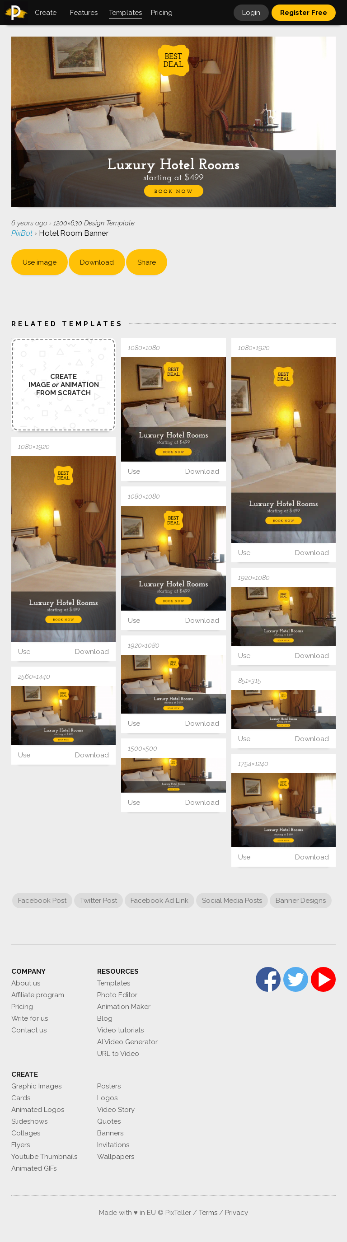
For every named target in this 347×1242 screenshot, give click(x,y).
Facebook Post (42, 900)
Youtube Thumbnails (44, 1157)
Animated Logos (37, 1110)
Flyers (20, 1145)
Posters (109, 1086)
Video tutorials (120, 1030)
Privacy (236, 1213)
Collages (25, 1133)
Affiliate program (37, 995)
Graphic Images (36, 1086)
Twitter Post (98, 900)
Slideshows (29, 1121)
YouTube (323, 979)
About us (25, 983)
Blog (105, 1018)
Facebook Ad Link (159, 900)
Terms (208, 1213)
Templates (113, 983)
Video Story (116, 1110)
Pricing (22, 1007)
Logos (107, 1098)
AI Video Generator (127, 1042)
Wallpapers (115, 1157)
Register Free (303, 13)
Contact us (29, 1030)
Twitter (295, 979)
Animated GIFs (33, 1168)
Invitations (113, 1145)
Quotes (109, 1121)
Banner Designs (301, 900)
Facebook (268, 979)
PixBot (22, 233)
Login (251, 13)
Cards (20, 1098)
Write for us (29, 1018)
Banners (110, 1133)
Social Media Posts (232, 900)
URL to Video (118, 1054)
